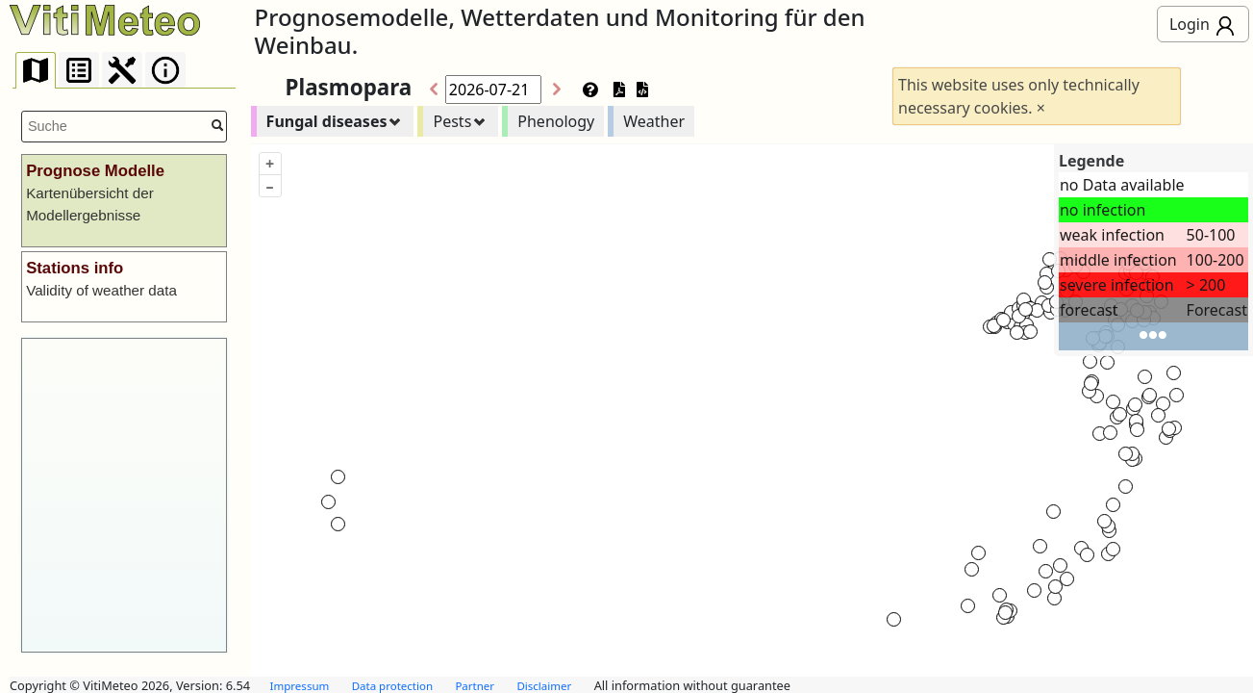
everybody (1225, 26)
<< (430, 89)
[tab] (35, 70)
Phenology (555, 121)
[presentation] (35, 70)
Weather (654, 121)
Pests (452, 121)
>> (559, 89)
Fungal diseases (327, 121)
